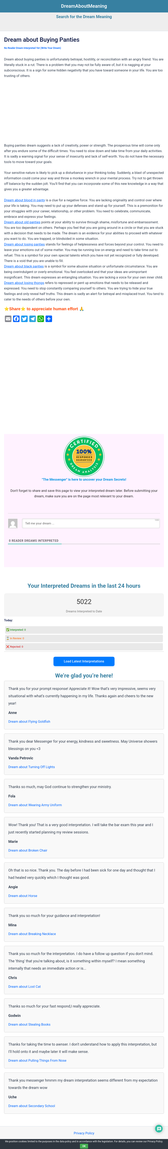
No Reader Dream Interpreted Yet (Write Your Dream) (32, 48)
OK (84, 1146)
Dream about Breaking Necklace (32, 934)
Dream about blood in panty (24, 200)
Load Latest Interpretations (84, 661)
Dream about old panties (22, 222)
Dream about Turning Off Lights (31, 767)
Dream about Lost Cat (24, 987)
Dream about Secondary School (31, 1106)
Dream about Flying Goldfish (29, 722)
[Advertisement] (84, 112)
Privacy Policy (84, 1133)
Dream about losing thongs (24, 283)
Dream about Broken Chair (27, 850)
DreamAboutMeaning (84, 6)
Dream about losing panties (24, 244)
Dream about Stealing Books (29, 1024)
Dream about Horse (22, 896)
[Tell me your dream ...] (91, 523)
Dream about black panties (24, 266)
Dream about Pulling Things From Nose (37, 1060)
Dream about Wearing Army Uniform (35, 805)
